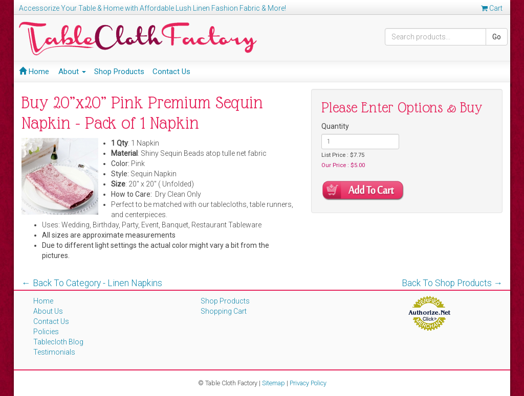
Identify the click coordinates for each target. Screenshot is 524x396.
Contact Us (171, 71)
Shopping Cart (224, 311)
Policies (46, 332)
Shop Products (119, 71)
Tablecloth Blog (58, 342)
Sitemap (273, 383)
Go (496, 37)
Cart (492, 8)
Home (34, 71)
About (72, 71)
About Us (48, 311)
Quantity (335, 126)
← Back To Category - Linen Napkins (91, 283)
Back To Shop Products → (452, 283)
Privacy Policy (308, 383)
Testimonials (54, 352)
